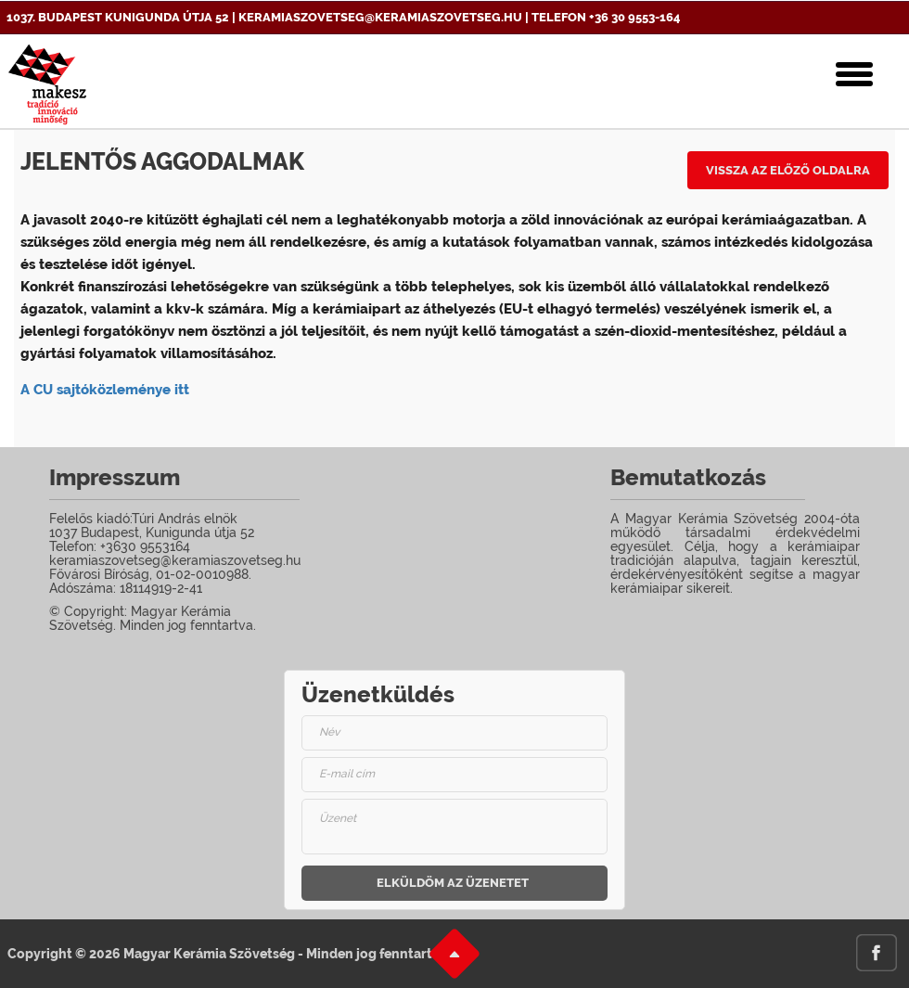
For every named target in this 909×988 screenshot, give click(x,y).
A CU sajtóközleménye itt (104, 389)
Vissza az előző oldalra (788, 170)
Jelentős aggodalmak (162, 161)
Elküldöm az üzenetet (453, 883)
